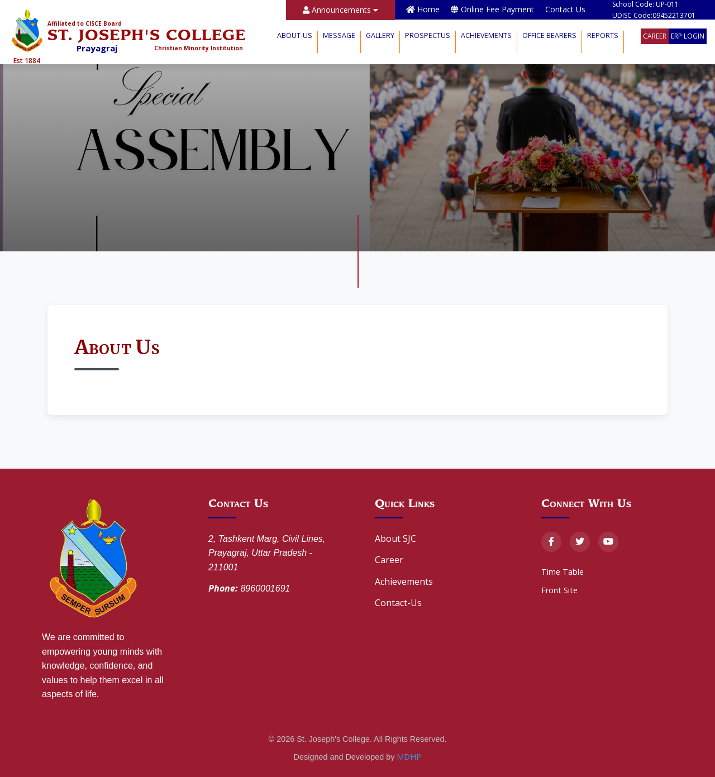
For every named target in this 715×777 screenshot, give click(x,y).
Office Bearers (549, 35)
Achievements (486, 35)
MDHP (409, 756)
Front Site (559, 590)
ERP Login (687, 36)
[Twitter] (580, 542)
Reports (602, 35)
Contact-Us (398, 603)
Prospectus (427, 35)
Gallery (380, 35)
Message (339, 35)
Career (654, 36)
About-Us (294, 35)
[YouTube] (608, 542)
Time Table (562, 571)
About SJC (395, 538)
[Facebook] (551, 542)
